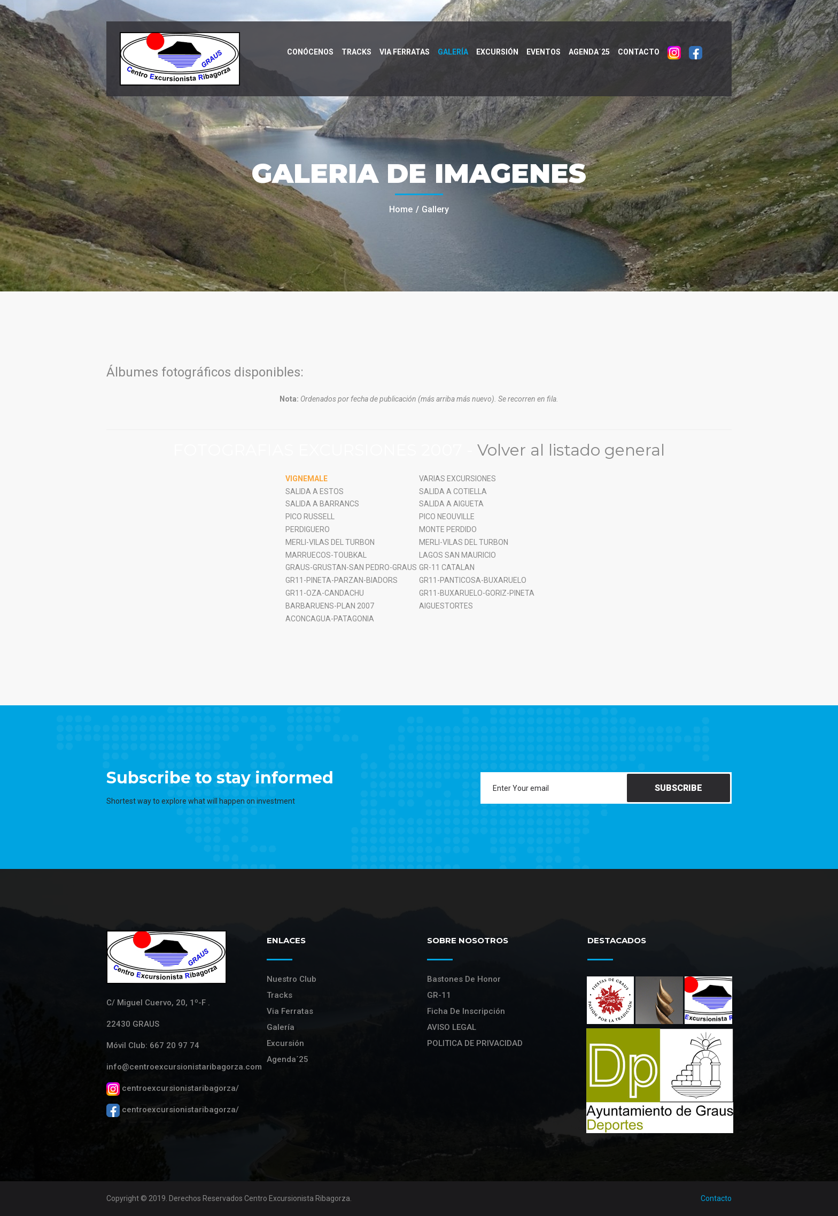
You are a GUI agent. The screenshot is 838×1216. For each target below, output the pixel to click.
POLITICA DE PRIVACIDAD (475, 1043)
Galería (453, 52)
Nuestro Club (291, 979)
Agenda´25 (589, 52)
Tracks (356, 52)
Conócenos (310, 52)
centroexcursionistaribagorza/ (172, 1088)
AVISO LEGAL (451, 1027)
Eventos (543, 52)
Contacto (638, 52)
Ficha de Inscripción (466, 1011)
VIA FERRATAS (404, 52)
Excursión (497, 52)
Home (401, 209)
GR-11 (439, 995)
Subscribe (678, 788)
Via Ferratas (290, 1011)
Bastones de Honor (464, 979)
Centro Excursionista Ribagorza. (298, 1198)
